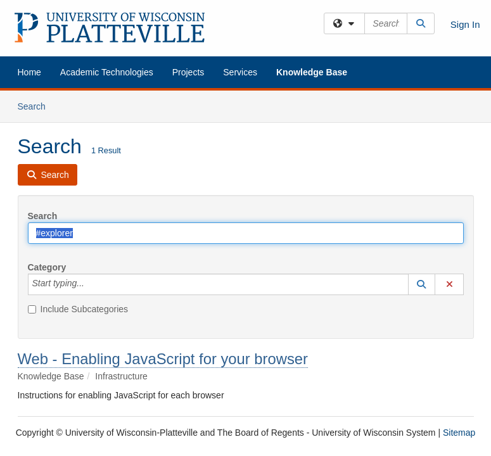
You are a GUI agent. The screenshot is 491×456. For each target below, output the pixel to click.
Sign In (465, 24)
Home (29, 72)
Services (240, 72)
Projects (188, 72)
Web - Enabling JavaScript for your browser (163, 358)
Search (36, 105)
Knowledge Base (311, 72)
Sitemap (459, 433)
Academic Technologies (106, 72)
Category (47, 267)
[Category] (91, 284)
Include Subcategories (78, 309)
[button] (422, 284)
